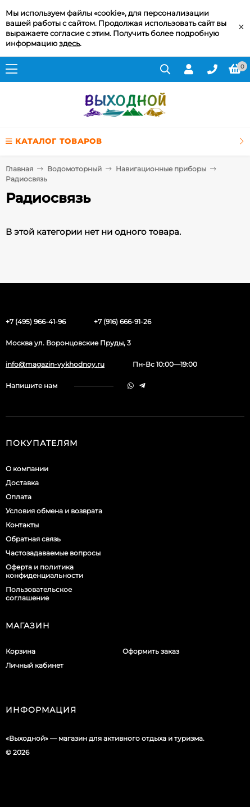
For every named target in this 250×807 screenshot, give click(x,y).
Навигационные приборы (161, 169)
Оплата (18, 497)
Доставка (22, 482)
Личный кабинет (34, 665)
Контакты (22, 525)
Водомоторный (74, 169)
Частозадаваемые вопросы (53, 553)
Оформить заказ (150, 651)
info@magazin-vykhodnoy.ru (55, 364)
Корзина (20, 651)
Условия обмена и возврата (54, 511)
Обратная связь (33, 539)
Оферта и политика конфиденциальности (44, 571)
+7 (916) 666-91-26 (122, 321)
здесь (69, 43)
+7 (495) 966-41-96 (36, 321)
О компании (27, 468)
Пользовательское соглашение (39, 593)
